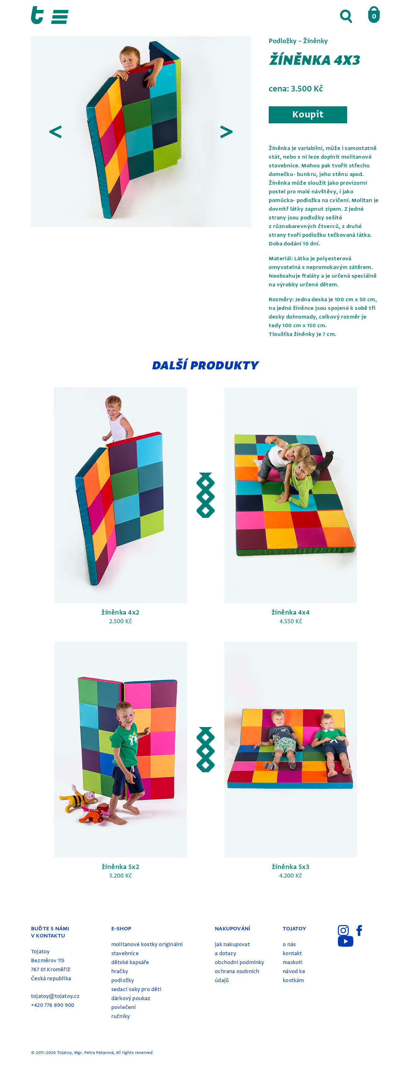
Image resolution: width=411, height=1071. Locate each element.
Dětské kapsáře (130, 962)
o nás (289, 944)
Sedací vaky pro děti (136, 989)
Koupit (308, 114)
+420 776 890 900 (52, 1005)
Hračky (119, 971)
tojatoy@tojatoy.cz (55, 996)
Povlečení (123, 1007)
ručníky (120, 1016)
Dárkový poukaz (131, 998)
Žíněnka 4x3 (315, 60)
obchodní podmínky (239, 962)
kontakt (292, 953)
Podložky (122, 980)
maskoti (293, 962)
